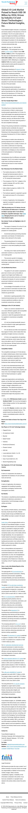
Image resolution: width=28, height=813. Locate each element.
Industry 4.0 (19, 69)
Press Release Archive (16, 797)
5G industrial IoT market (13, 635)
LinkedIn (3, 748)
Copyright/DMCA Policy (7, 802)
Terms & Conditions (20, 800)
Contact (25, 802)
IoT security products (18, 683)
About (7, 797)
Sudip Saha (4, 522)
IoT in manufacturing (9, 596)
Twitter (8, 748)
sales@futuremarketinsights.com (16, 744)
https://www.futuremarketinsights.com (16, 746)
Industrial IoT (14, 610)
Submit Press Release (8, 800)
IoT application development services (13, 645)
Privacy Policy (18, 802)
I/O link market (9, 51)
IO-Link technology (17, 571)
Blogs (12, 748)
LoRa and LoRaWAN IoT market (12, 672)
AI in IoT (18, 624)
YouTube (17, 748)
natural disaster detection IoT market (13, 658)
